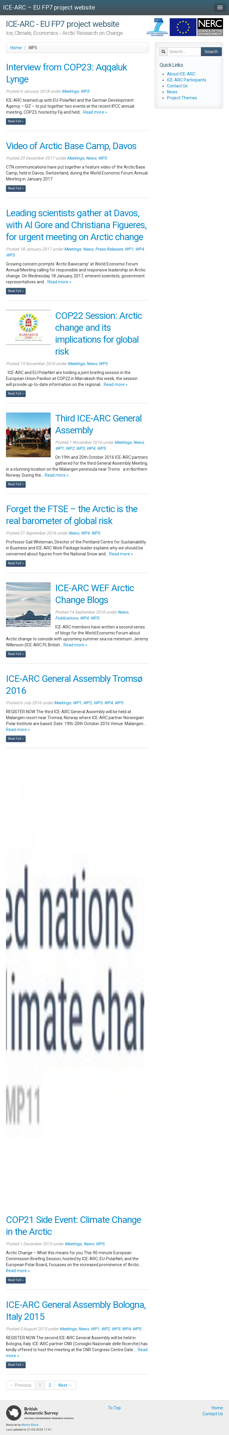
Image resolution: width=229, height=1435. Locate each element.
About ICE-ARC (181, 74)
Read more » (95, 112)
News (91, 158)
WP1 (129, 249)
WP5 (85, 91)
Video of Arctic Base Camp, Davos (71, 146)
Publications (66, 618)
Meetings (70, 91)
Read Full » (16, 121)
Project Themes (182, 97)
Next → (65, 1385)
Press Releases (109, 249)
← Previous (20, 1385)
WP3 (80, 448)
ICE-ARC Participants (186, 80)
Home (16, 47)
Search (211, 51)
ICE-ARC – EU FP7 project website (49, 7)
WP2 (70, 448)
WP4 (139, 249)
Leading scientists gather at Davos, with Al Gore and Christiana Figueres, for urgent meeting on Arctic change (76, 225)
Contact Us (177, 86)
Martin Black (29, 1424)
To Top (114, 1407)
